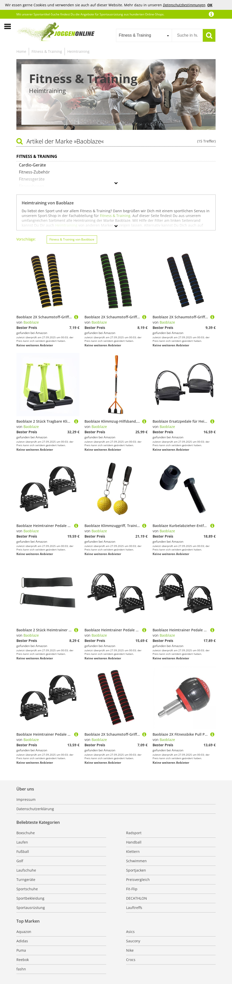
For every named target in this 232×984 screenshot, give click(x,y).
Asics (130, 931)
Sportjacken (136, 870)
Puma (21, 950)
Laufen (22, 842)
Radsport (133, 832)
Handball (133, 842)
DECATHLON (136, 898)
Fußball (22, 851)
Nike (130, 950)
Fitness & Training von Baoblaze (71, 239)
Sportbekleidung (30, 898)
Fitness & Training (47, 51)
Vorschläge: (26, 239)
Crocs (130, 959)
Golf (19, 860)
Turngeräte (25, 879)
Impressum (26, 799)
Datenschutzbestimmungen (184, 5)
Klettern (133, 851)
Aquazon (23, 931)
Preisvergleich (138, 879)
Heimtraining (78, 51)
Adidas (22, 941)
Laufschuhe (26, 870)
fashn (21, 969)
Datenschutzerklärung (35, 808)
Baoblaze (31, 322)
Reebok (22, 959)
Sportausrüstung (30, 907)
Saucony (133, 941)
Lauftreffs (134, 907)
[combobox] (144, 35)
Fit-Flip (131, 888)
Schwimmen (136, 860)
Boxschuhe (25, 832)
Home (21, 51)
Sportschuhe (27, 888)
